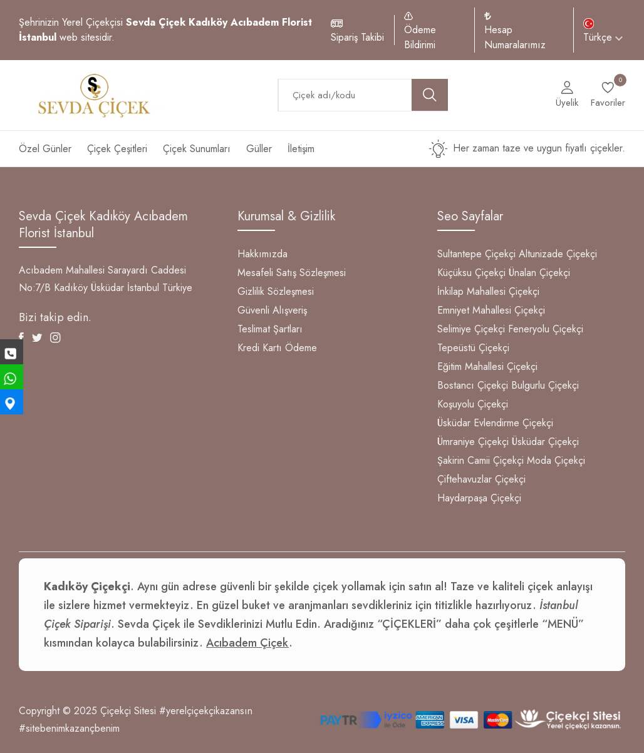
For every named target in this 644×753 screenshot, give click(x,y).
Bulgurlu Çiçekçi (545, 385)
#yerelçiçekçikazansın (205, 711)
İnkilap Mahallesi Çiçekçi (488, 291)
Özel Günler (45, 148)
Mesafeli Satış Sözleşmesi (291, 272)
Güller (259, 148)
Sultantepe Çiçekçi (476, 254)
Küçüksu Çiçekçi (471, 272)
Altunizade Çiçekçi (558, 254)
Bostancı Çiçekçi (472, 385)
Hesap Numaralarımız (515, 37)
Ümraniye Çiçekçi (473, 441)
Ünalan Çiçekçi (539, 272)
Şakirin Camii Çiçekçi (480, 460)
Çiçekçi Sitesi (128, 711)
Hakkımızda (262, 254)
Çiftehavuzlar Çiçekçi (481, 479)
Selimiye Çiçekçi (471, 329)
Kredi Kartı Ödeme (277, 348)
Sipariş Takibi (357, 37)
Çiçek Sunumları (197, 148)
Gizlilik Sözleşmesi (275, 291)
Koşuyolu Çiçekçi (472, 404)
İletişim (301, 148)
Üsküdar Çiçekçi (545, 441)
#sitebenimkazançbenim (69, 728)
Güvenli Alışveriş (272, 310)
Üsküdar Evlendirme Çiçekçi (495, 423)
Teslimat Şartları (270, 329)
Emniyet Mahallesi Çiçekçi (491, 310)
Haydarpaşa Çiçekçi (479, 498)
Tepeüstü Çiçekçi (473, 348)
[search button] (430, 95)
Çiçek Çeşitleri (117, 148)
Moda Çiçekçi (556, 460)
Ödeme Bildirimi (420, 37)
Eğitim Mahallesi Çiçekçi (487, 366)
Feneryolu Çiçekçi (545, 329)
